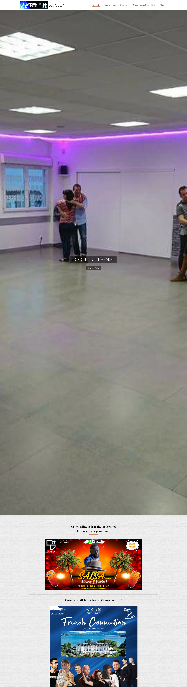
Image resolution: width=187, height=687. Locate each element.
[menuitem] (98, 5)
